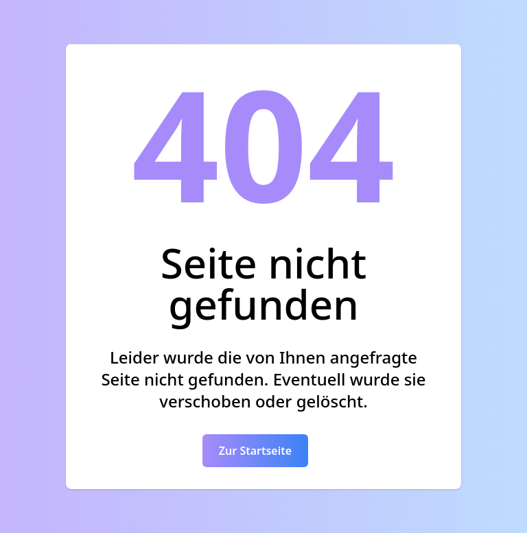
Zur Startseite (255, 450)
